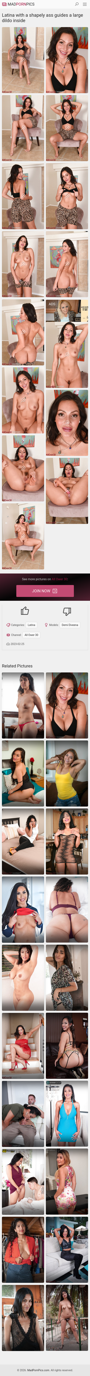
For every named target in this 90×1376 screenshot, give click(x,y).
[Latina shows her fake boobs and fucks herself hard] (67, 1114)
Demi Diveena (70, 625)
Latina (31, 625)
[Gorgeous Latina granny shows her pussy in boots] (67, 1250)
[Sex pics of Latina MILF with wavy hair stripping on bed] (23, 841)
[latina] (67, 773)
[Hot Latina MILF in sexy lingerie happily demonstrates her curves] (67, 1046)
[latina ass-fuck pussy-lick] (23, 1182)
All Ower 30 (31, 635)
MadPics (18, 4)
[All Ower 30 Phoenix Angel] (23, 1114)
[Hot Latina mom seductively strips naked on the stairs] (23, 1046)
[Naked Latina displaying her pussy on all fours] (67, 978)
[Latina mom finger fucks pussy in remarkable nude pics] (23, 773)
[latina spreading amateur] (67, 1182)
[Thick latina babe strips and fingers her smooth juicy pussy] (23, 978)
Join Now (45, 591)
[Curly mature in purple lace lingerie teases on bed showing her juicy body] (67, 909)
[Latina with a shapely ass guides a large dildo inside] (23, 60)
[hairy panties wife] (23, 705)
